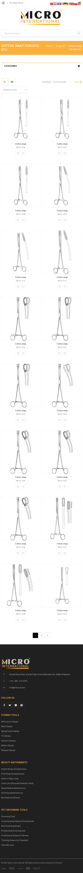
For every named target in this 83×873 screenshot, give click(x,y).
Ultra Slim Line (7, 845)
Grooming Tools (8, 816)
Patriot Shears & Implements (13, 769)
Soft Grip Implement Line (12, 793)
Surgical (60, 46)
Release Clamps (8, 750)
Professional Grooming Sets (13, 831)
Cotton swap (20, 144)
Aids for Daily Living (9, 779)
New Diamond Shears (10, 798)
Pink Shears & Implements (12, 774)
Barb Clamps (6, 726)
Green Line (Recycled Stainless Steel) (17, 783)
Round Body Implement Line (13, 788)
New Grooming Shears (11, 826)
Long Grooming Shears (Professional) (17, 821)
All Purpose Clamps (9, 722)
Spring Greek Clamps (10, 731)
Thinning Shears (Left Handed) (14, 840)
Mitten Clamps (7, 745)
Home (49, 46)
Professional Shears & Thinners (15, 835)
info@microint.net (17, 688)
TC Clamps (6, 736)
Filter (76, 82)
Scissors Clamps (8, 741)
